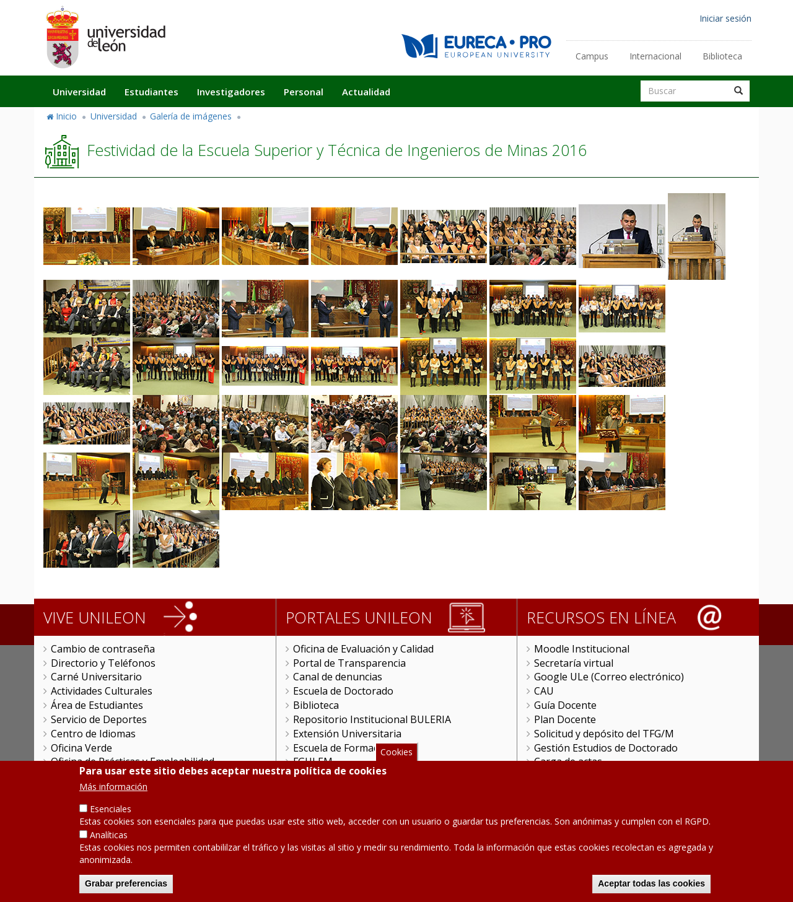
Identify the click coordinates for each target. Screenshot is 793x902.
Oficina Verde (81, 748)
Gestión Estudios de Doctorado (606, 748)
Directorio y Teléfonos (103, 663)
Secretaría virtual (573, 663)
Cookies (396, 765)
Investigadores (231, 91)
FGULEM (313, 761)
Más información (113, 801)
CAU (544, 691)
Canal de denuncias (337, 676)
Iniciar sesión (725, 18)
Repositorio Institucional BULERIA (372, 719)
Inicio (66, 116)
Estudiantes (151, 91)
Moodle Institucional (581, 649)
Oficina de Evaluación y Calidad (363, 649)
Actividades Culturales (101, 691)
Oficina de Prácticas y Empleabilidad (132, 761)
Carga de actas (568, 761)
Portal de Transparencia (349, 663)
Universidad (79, 91)
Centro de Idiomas (93, 733)
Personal (303, 91)
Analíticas (109, 848)
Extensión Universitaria (347, 733)
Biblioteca (722, 56)
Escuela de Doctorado (343, 691)
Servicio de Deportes (99, 719)
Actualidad (366, 91)
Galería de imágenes (191, 116)
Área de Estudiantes (97, 705)
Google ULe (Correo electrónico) (609, 676)
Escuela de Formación (343, 748)
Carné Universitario (96, 676)
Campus (592, 56)
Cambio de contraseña (103, 649)
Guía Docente (565, 705)
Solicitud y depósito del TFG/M (604, 733)
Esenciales (110, 823)
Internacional (655, 56)
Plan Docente (565, 719)
